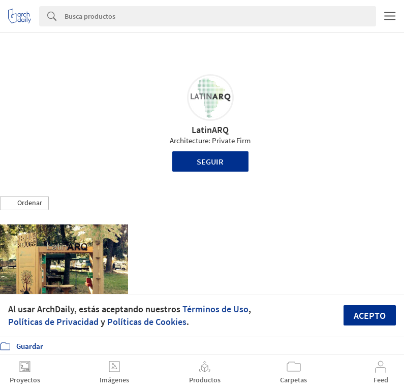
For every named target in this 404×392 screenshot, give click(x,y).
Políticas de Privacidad (53, 322)
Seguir (210, 161)
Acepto (370, 315)
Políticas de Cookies (147, 322)
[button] (24, 203)
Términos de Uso (215, 309)
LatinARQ (210, 130)
